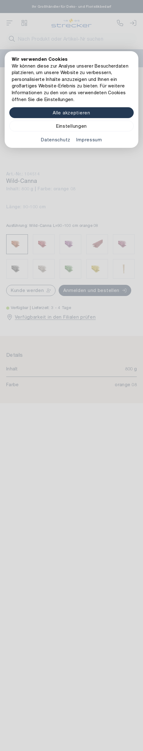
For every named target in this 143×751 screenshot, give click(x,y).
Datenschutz (55, 139)
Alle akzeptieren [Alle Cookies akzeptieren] (71, 112)
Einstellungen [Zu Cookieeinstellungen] (71, 126)
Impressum (89, 139)
